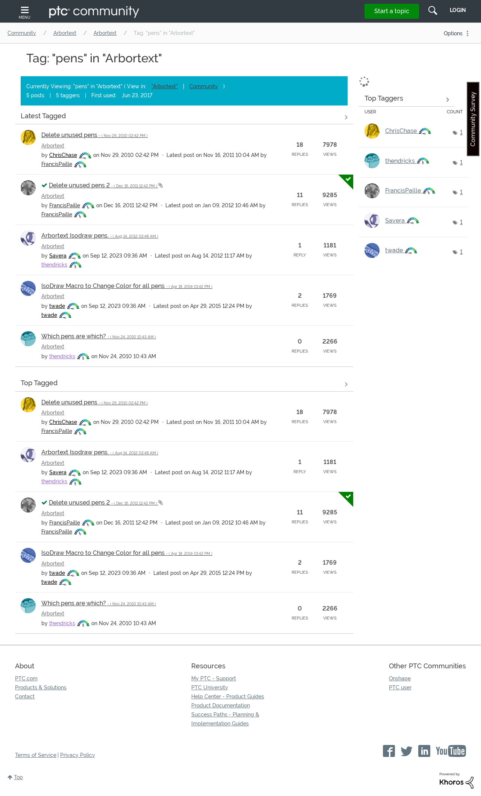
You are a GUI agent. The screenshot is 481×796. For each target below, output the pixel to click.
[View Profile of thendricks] (54, 265)
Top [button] (18, 777)
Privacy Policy (77, 755)
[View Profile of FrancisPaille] (56, 164)
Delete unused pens (94, 135)
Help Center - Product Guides (227, 696)
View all (184, 117)
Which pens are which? (98, 336)
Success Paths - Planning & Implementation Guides (225, 719)
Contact (25, 696)
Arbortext (64, 33)
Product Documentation (220, 706)
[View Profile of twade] (57, 306)
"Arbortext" (164, 86)
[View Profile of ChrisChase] (63, 155)
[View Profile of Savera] (58, 256)
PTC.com (26, 678)
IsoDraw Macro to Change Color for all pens (126, 285)
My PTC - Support (213, 678)
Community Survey (472, 119)
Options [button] (453, 33)
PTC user (400, 687)
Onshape (400, 678)
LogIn (458, 10)
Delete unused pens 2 (103, 185)
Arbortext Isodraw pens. (99, 235)
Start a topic (391, 11)
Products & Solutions (41, 687)
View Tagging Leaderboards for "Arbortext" (407, 99)
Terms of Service (35, 755)
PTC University (209, 687)
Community (22, 33)
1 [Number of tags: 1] (461, 132)
